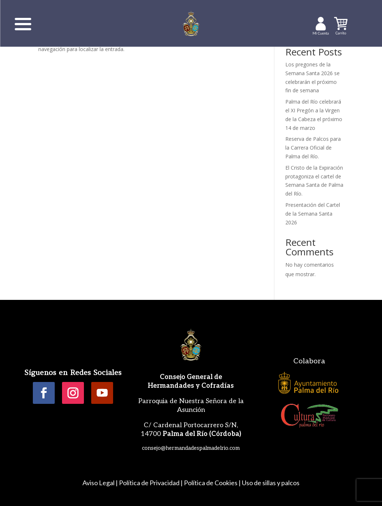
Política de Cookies (211, 483)
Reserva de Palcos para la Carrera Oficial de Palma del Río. (313, 147)
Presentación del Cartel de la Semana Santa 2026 (312, 213)
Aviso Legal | (100, 483)
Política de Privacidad (149, 483)
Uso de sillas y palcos (271, 483)
